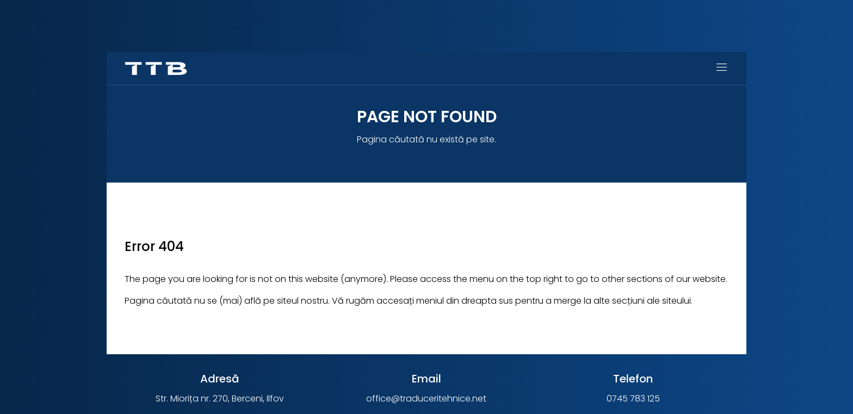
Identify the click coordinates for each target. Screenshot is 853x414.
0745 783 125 (633, 398)
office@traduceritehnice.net (426, 398)
